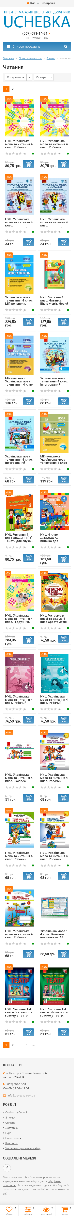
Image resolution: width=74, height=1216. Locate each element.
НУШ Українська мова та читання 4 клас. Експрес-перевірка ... (19, 779)
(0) (15, 153)
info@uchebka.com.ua (21, 1095)
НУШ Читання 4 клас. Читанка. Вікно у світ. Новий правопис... (54, 302)
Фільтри (41, 77)
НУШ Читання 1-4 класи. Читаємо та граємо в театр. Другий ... (19, 1013)
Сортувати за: (16, 77)
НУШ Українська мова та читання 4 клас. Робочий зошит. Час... (19, 701)
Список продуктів (23, 46)
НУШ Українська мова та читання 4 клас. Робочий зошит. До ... (19, 145)
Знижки (10, 1117)
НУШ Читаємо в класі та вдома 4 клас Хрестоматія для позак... (53, 620)
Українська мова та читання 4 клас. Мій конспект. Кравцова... (19, 302)
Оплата (10, 1122)
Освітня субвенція (16, 1112)
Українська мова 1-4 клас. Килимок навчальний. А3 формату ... (54, 935)
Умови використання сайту (22, 1148)
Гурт (8, 1132)
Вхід (31, 3)
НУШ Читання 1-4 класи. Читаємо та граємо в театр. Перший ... (54, 1013)
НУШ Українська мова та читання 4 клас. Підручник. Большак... (19, 620)
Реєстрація (48, 3)
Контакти (11, 1143)
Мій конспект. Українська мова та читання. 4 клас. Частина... (19, 383)
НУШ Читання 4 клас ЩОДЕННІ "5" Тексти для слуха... (19, 538)
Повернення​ (13, 1138)
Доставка (11, 1127)
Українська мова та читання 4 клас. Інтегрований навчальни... (54, 383)
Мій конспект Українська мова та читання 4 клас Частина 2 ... (53, 461)
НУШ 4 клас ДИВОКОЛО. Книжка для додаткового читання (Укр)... (51, 541)
